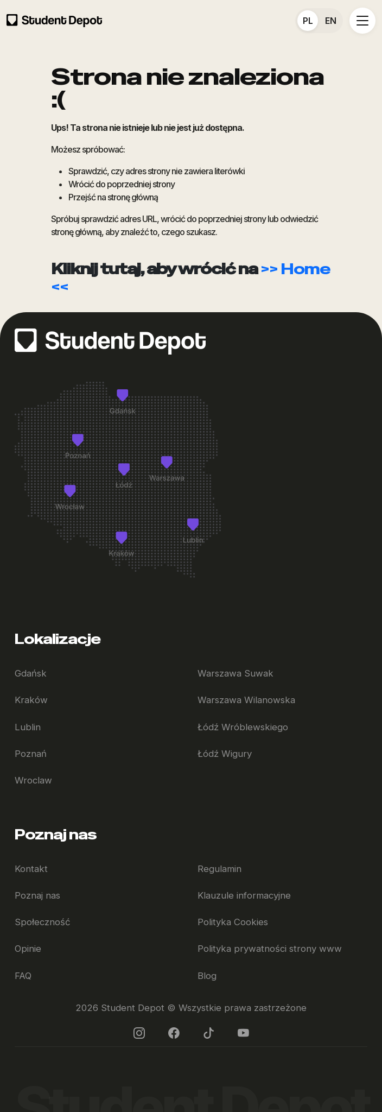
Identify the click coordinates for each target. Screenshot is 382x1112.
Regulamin (219, 868)
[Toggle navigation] (362, 21)
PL (308, 20)
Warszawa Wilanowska (246, 699)
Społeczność (43, 922)
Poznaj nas (37, 895)
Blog (207, 975)
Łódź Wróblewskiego (243, 727)
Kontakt (31, 868)
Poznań (31, 753)
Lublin (28, 727)
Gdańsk (31, 673)
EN (330, 20)
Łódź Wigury (225, 753)
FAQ (23, 975)
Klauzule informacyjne (244, 895)
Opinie (28, 948)
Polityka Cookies (233, 922)
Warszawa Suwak (235, 673)
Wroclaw (33, 780)
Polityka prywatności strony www (270, 948)
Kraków (31, 699)
